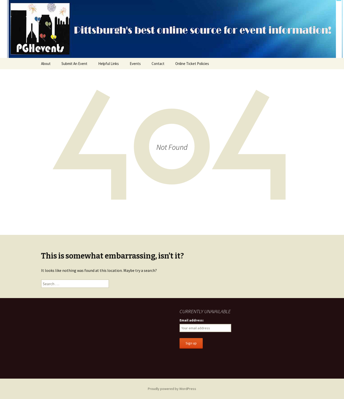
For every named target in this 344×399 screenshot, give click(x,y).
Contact (158, 63)
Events (135, 63)
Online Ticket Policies (192, 63)
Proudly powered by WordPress (172, 388)
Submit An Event (74, 63)
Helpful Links (108, 63)
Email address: (192, 320)
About (46, 63)
